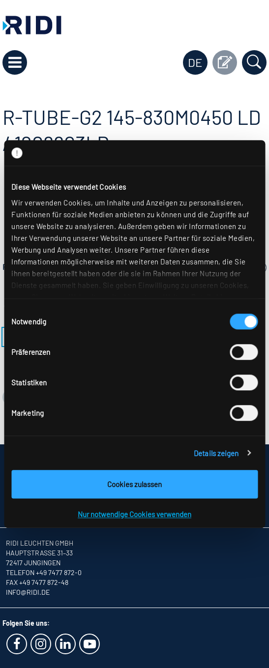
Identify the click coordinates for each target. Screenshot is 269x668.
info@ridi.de (28, 592)
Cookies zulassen (134, 484)
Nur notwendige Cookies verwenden (134, 514)
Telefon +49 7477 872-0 (44, 572)
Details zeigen (216, 453)
